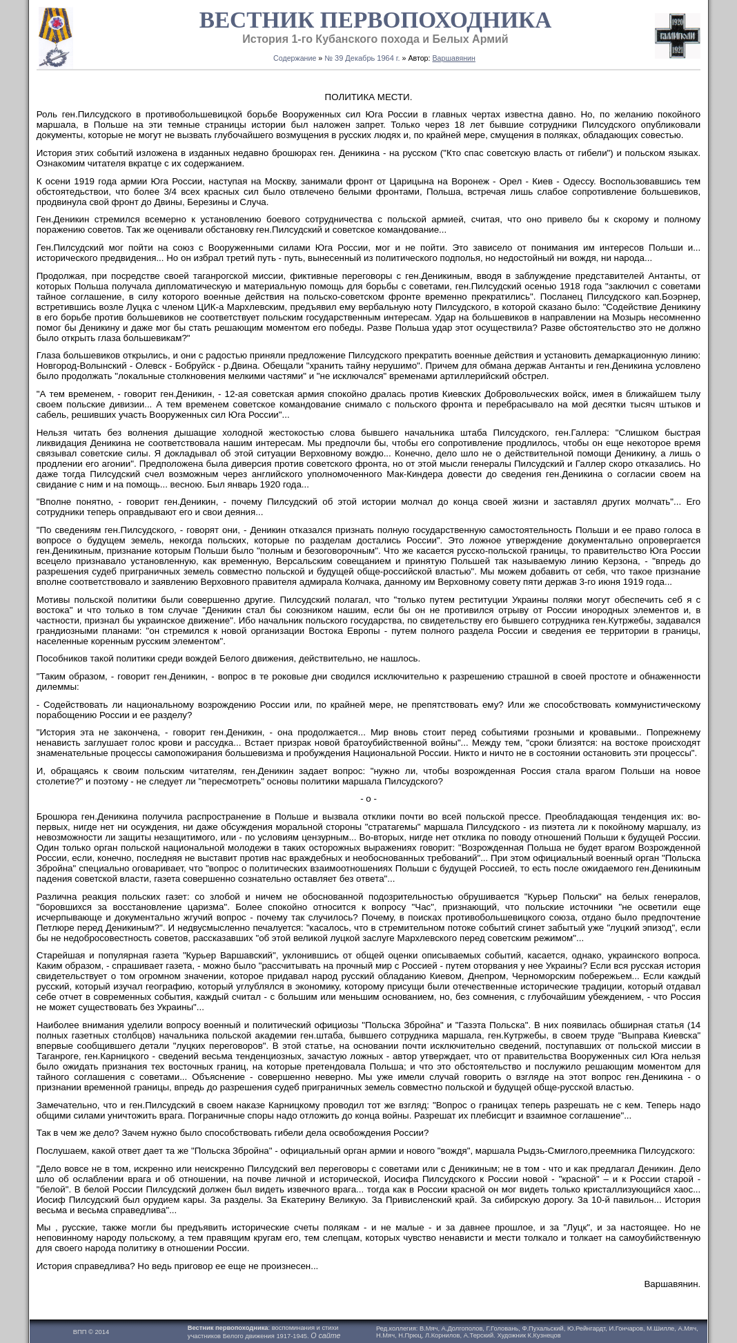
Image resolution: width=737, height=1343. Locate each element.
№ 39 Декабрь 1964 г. (362, 58)
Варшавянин (453, 58)
